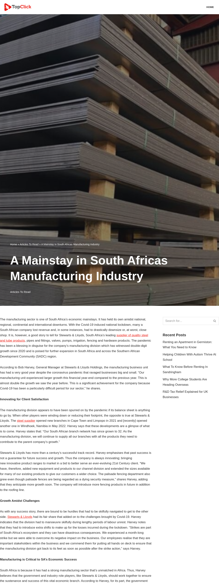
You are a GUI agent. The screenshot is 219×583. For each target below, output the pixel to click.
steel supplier (26, 421)
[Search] (187, 321)
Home (210, 7)
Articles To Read (29, 244)
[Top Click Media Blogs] (18, 7)
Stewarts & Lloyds (20, 518)
